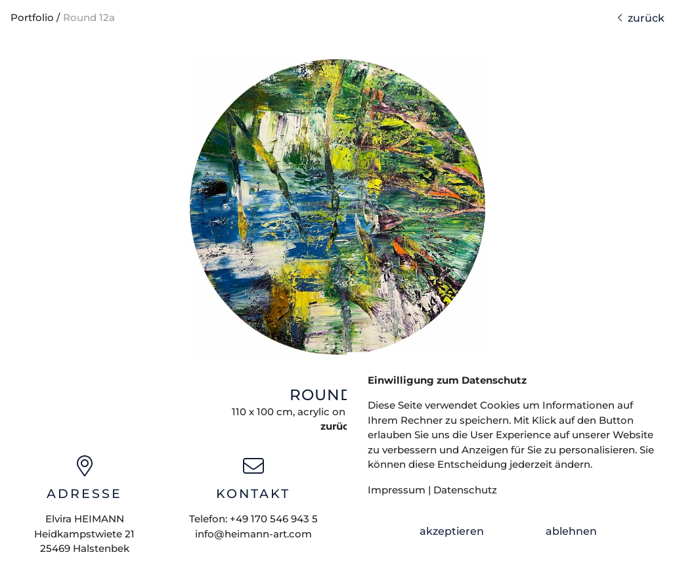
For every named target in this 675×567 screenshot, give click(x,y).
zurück (640, 18)
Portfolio (32, 17)
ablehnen (571, 531)
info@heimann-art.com (253, 534)
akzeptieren (452, 531)
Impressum (396, 490)
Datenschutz (465, 490)
